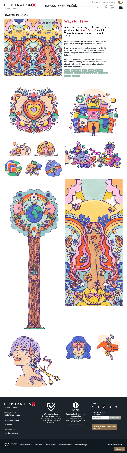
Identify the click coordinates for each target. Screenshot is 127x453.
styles (61, 5)
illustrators (50, 5)
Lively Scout (87, 30)
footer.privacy (51, 445)
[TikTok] (104, 408)
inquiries (112, 2)
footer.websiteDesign (115, 445)
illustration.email (11, 421)
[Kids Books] (72, 5)
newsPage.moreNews (16, 14)
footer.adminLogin (81, 445)
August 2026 (104, 426)
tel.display (105, 2)
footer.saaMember (65, 445)
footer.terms (39, 445)
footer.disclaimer (26, 445)
